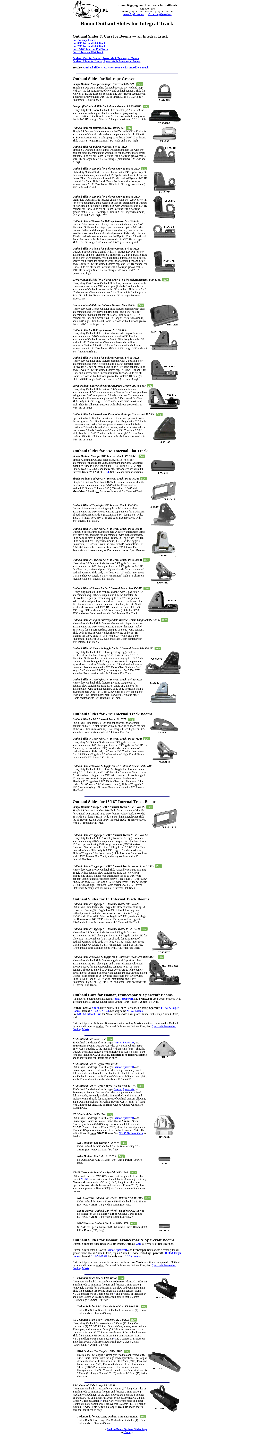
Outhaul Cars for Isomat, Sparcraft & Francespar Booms (106, 58)
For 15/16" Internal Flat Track (90, 49)
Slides (95, 1007)
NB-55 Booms (135, 1010)
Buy (139, 84)
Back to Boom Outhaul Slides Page (127, 1429)
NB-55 (84, 1179)
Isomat (116, 998)
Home (127, 1432)
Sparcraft (127, 998)
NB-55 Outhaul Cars (89, 1014)
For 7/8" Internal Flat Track (89, 46)
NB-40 (105, 1010)
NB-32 (94, 1010)
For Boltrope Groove (85, 40)
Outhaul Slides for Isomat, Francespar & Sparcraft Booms (123, 1240)
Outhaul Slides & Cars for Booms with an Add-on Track (116, 67)
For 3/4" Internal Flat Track (89, 43)
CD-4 (106, 472)
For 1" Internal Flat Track (88, 52)
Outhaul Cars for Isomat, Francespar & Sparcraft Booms (123, 995)
